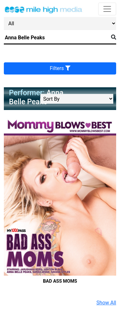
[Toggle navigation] (107, 9)
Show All (106, 303)
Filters (60, 68)
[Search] (56, 37)
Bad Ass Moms (60, 281)
